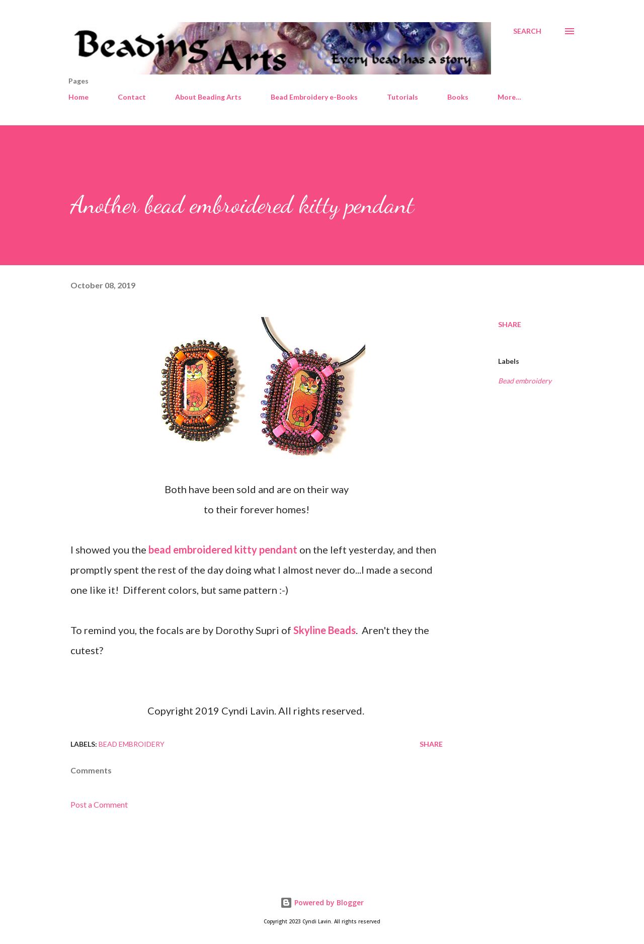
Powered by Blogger (322, 902)
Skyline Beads (324, 630)
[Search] (527, 31)
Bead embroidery (524, 380)
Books (457, 97)
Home (78, 97)
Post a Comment (99, 804)
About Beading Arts (208, 97)
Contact (132, 97)
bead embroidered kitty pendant (222, 549)
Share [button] (509, 324)
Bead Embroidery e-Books (314, 97)
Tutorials (402, 97)
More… (509, 97)
